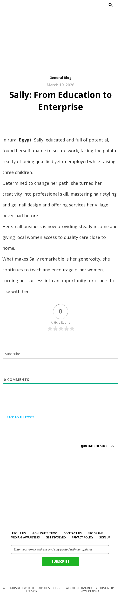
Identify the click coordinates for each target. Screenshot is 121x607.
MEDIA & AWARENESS (25, 537)
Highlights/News (45, 533)
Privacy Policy (82, 537)
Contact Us (73, 533)
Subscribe (60, 561)
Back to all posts (18, 417)
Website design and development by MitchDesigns (90, 589)
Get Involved (56, 537)
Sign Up (104, 537)
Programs (95, 533)
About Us (19, 533)
